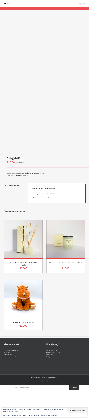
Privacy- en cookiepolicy (11, 357)
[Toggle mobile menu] (84, 3)
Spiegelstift (18, 175)
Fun (12, 175)
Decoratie (35, 173)
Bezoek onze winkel (53, 352)
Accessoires (20, 173)
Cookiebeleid (52, 415)
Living (42, 173)
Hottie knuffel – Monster (23, 322)
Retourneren (7, 355)
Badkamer (28, 173)
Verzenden (6, 352)
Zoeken (74, 388)
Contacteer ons (51, 350)
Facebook (49, 355)
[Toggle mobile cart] (79, 3)
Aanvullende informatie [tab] (11, 186)
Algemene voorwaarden (11, 350)
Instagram (49, 357)
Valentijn (25, 175)
